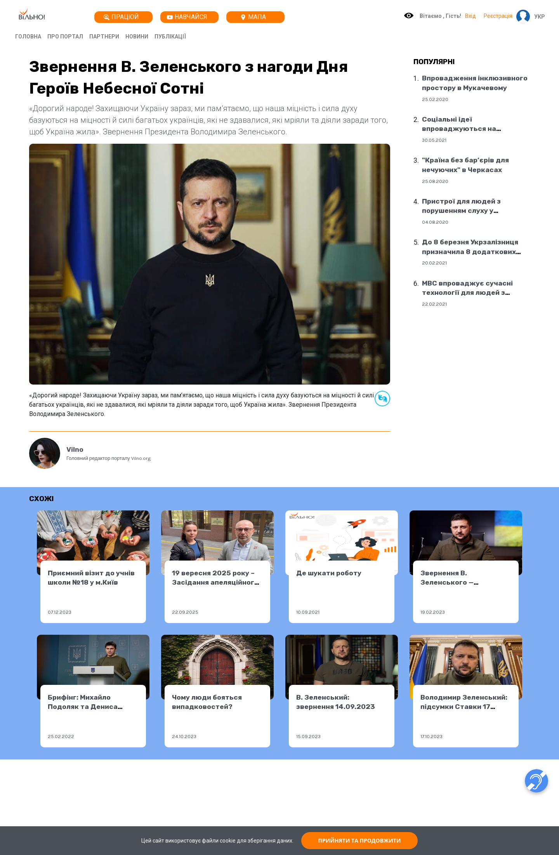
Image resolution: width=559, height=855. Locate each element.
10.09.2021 (307, 612)
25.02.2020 (435, 99)
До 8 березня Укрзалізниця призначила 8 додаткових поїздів (470, 251)
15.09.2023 (308, 736)
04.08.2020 (435, 222)
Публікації (170, 36)
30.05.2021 (434, 140)
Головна (28, 36)
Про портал (65, 36)
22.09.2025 (185, 612)
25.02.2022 (61, 736)
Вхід (470, 16)
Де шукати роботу (328, 573)
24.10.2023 (184, 736)
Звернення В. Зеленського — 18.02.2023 (447, 582)
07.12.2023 (59, 612)
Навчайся (187, 17)
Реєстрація (498, 16)
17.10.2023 (431, 736)
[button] (537, 17)
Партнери (104, 36)
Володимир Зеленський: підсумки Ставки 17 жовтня (463, 706)
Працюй (121, 17)
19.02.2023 (432, 612)
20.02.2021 (434, 263)
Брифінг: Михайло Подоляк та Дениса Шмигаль (83, 706)
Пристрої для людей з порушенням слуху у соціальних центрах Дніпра (471, 210)
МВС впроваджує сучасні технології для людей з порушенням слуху (467, 292)
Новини (136, 36)
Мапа (253, 17)
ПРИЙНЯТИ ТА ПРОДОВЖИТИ (359, 840)
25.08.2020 (435, 181)
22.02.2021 (434, 304)
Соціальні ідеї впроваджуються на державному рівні (459, 128)
